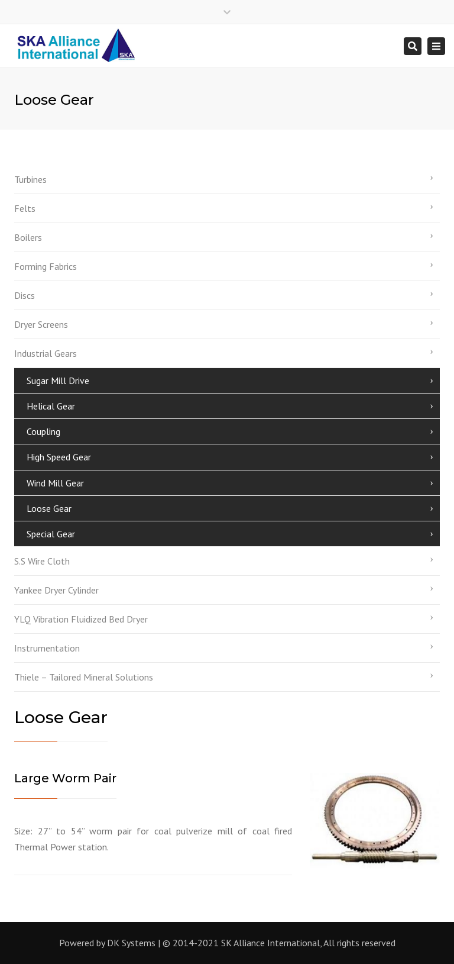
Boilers (28, 237)
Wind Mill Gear (55, 483)
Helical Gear (51, 406)
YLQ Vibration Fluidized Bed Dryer (81, 619)
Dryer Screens (41, 324)
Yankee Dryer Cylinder (56, 590)
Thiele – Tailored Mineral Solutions (83, 677)
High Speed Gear (59, 457)
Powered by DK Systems (107, 943)
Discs (24, 295)
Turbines (30, 179)
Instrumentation (47, 648)
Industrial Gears (45, 353)
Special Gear (51, 534)
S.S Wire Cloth (42, 561)
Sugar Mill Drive (58, 380)
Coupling (43, 431)
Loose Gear (49, 508)
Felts (24, 208)
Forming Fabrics (45, 266)
